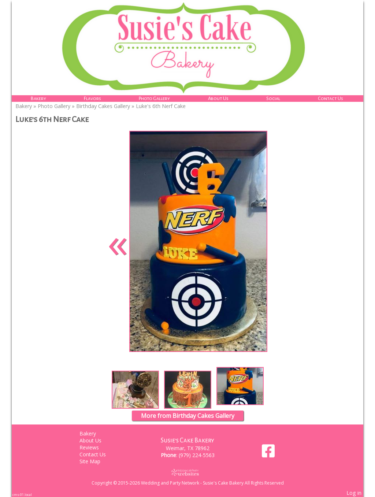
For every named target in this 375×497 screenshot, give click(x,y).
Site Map (95, 461)
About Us (218, 98)
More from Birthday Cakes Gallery (187, 416)
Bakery (38, 98)
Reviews (94, 447)
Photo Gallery (154, 98)
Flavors (92, 98)
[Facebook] (268, 454)
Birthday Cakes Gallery (103, 106)
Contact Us (330, 98)
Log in (353, 492)
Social (273, 98)
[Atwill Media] (187, 472)
